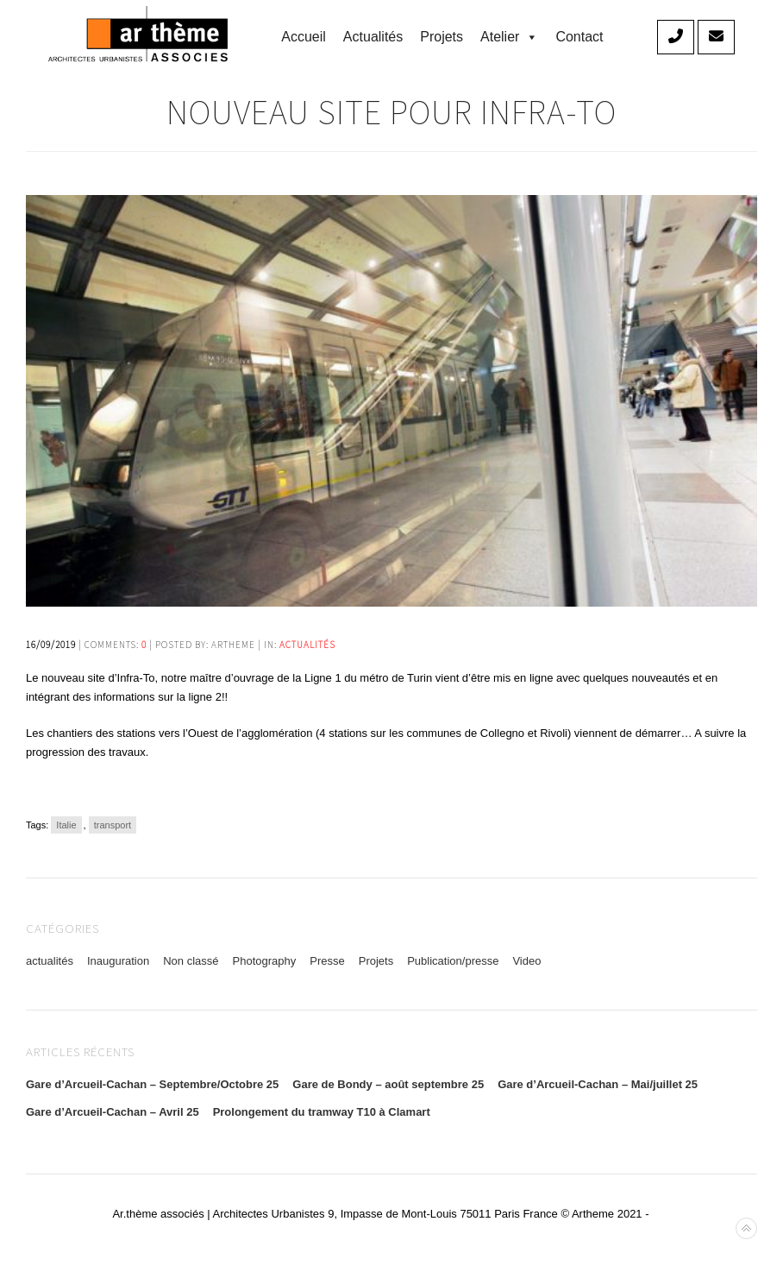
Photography (265, 960)
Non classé (190, 960)
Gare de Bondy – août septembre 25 (388, 1084)
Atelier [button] (509, 36)
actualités (307, 645)
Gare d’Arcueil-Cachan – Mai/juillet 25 (598, 1084)
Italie (66, 825)
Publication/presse (452, 960)
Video (526, 960)
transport (112, 825)
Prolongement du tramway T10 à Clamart (321, 1111)
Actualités (373, 36)
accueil (303, 36)
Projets (441, 36)
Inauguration (118, 960)
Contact (579, 36)
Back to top (746, 1228)
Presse (327, 960)
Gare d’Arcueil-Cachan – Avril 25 (112, 1111)
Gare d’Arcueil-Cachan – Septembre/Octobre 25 (152, 1084)
